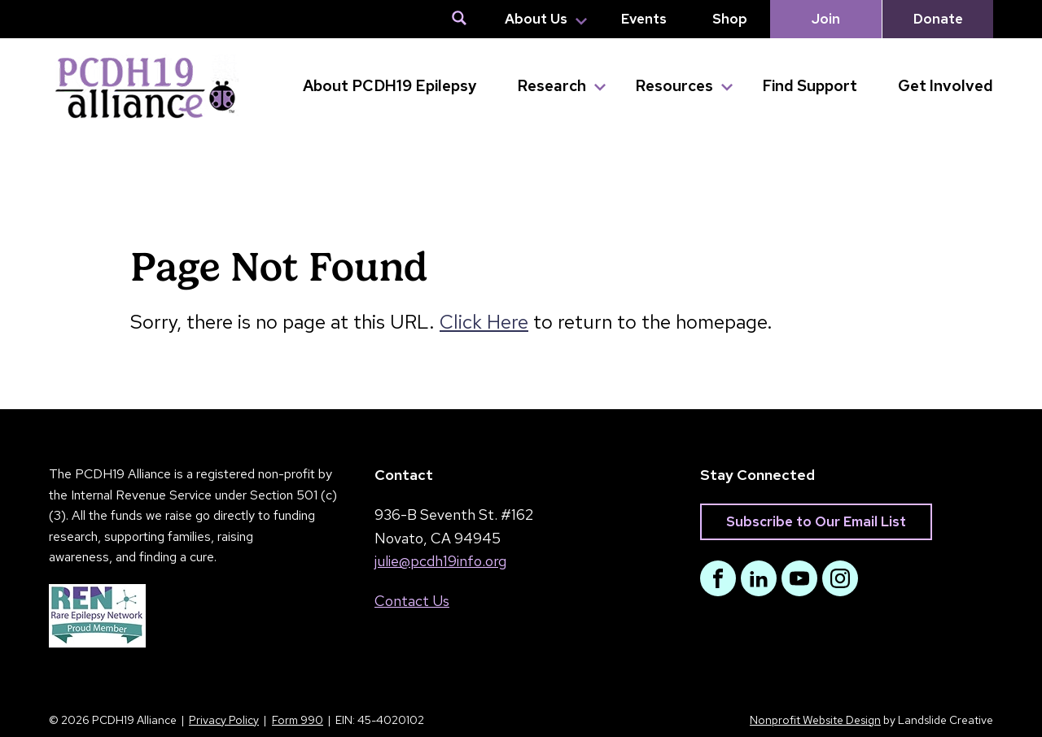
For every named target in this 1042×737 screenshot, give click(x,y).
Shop (729, 19)
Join (826, 19)
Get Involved (945, 86)
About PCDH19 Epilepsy (389, 86)
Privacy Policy (224, 720)
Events (644, 19)
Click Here (484, 321)
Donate (938, 19)
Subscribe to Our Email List (816, 521)
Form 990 (297, 720)
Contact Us (411, 600)
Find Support (809, 86)
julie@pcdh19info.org (440, 561)
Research (551, 86)
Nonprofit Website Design (815, 720)
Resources (674, 86)
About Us (536, 19)
